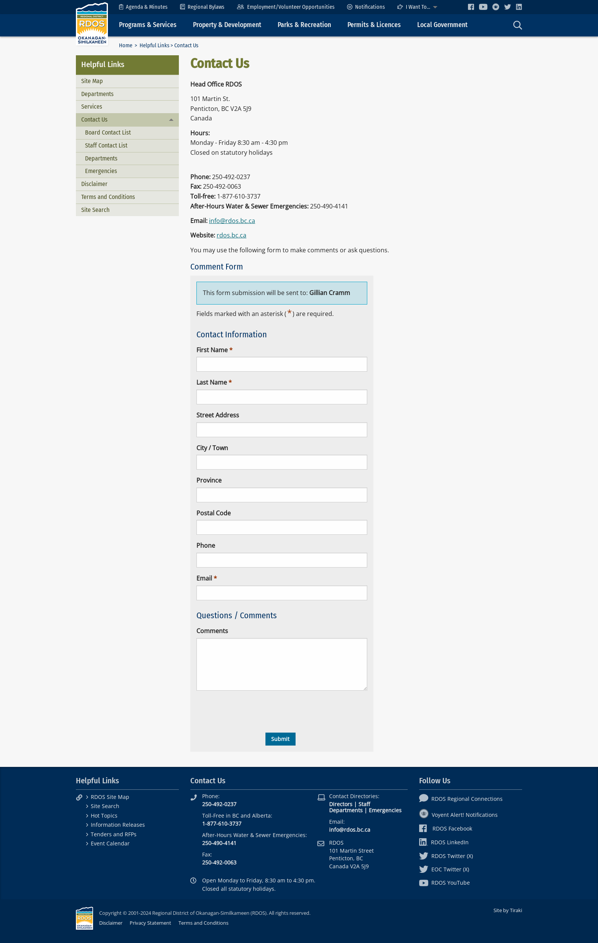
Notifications (366, 7)
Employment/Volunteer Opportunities (285, 7)
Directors (340, 804)
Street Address (217, 415)
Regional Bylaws (202, 7)
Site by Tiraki (508, 910)
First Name (212, 350)
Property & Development (227, 25)
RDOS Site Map (110, 796)
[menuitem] (143, 7)
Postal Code (213, 513)
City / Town (212, 448)
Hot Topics (104, 815)
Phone (205, 545)
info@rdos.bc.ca (232, 221)
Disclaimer (94, 184)
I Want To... (413, 7)
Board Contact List (108, 132)
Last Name (211, 382)
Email (204, 578)
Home (125, 45)
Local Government (442, 25)
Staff (364, 804)
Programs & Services (148, 25)
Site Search (95, 209)
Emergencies (101, 171)
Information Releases (118, 824)
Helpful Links (154, 45)
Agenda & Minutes (143, 7)
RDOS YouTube (444, 882)
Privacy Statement (150, 922)
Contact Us (94, 119)
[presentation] (254, 711)
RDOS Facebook (445, 828)
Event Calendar (110, 843)
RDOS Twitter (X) (446, 856)
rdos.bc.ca (231, 235)
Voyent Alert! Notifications (458, 814)
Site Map (92, 81)
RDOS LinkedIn (444, 842)
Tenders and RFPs (114, 834)
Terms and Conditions (108, 196)
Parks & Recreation (304, 25)
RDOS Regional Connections (461, 798)
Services (91, 106)
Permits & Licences (374, 25)
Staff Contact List (106, 145)
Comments (212, 631)
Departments (97, 94)
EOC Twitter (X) (444, 869)
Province (209, 480)
